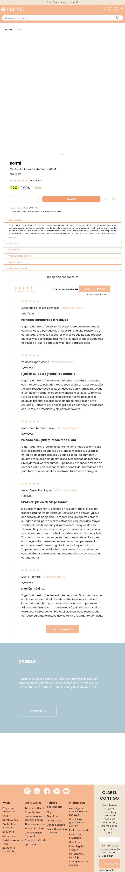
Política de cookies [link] (79, 830)
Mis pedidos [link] (9, 836)
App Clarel (30, 844)
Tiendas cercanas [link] (35, 824)
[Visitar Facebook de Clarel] (47, 791)
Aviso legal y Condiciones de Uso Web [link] (78, 811)
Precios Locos (54, 820)
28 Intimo (52, 816)
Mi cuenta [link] (8, 831)
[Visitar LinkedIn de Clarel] (37, 791)
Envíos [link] (6, 815)
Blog (49, 812)
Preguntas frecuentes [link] (8, 809)
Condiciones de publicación (94, 294)
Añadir (71, 199)
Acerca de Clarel (34, 808)
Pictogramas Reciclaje (76, 855)
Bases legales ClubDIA (76, 848)
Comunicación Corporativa (33, 834)
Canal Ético (75, 842)
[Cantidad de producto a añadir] (25, 199)
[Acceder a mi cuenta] (116, 9)
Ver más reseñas (62, 629)
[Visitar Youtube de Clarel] (66, 791)
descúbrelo (37, 711)
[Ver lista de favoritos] (111, 9)
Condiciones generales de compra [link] (76, 823)
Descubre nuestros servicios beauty (35, 818)
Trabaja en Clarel (34, 828)
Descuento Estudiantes (9, 849)
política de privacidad (107, 854)
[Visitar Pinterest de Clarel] (56, 791)
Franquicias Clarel (35, 840)
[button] (37, 199)
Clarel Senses (32, 812)
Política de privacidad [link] (75, 836)
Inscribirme (111, 864)
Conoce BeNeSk (56, 824)
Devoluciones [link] (10, 820)
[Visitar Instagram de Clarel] (27, 791)
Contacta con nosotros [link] (10, 826)
